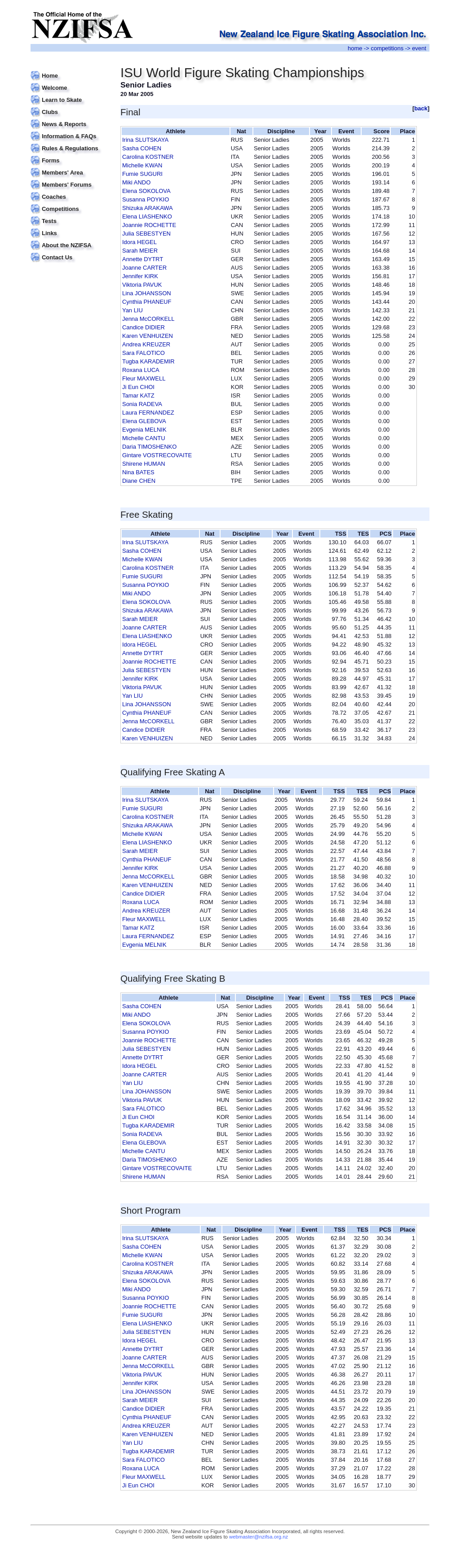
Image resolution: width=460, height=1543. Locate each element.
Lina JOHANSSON (146, 293)
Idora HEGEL (139, 242)
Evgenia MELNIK (144, 429)
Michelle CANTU (143, 438)
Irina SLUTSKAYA (145, 139)
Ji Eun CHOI (138, 387)
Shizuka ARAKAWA (147, 208)
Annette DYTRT (142, 259)
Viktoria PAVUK (142, 284)
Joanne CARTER (144, 267)
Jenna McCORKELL (148, 318)
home (355, 48)
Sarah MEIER (140, 250)
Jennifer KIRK (140, 276)
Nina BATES (138, 472)
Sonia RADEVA (142, 404)
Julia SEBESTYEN (146, 233)
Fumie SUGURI (142, 173)
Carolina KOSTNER (147, 156)
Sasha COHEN (141, 148)
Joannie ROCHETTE (149, 225)
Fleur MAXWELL (143, 378)
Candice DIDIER (143, 327)
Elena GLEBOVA (144, 421)
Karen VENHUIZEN (147, 335)
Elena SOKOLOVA (146, 191)
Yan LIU (132, 310)
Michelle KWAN (142, 165)
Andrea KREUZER (146, 344)
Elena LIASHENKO (147, 216)
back (421, 108)
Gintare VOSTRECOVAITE (157, 455)
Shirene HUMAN (143, 463)
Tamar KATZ (138, 395)
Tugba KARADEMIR (148, 361)
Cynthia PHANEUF (146, 301)
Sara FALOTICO (143, 353)
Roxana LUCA (140, 370)
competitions (387, 48)
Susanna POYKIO (145, 199)
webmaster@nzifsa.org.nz (258, 1536)
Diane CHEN (138, 480)
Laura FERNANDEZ (148, 412)
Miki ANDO (136, 182)
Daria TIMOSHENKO (149, 446)
